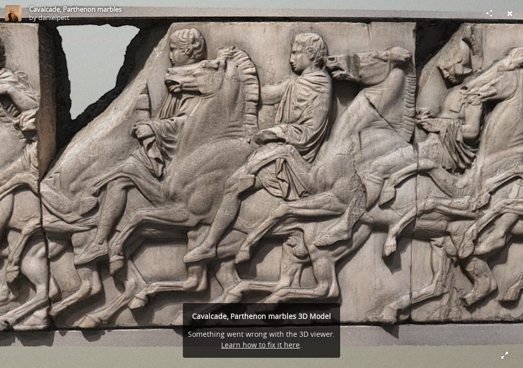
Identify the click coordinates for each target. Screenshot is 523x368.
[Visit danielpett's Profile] (13, 13)
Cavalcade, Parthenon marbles (75, 9)
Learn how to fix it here (260, 345)
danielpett (53, 17)
